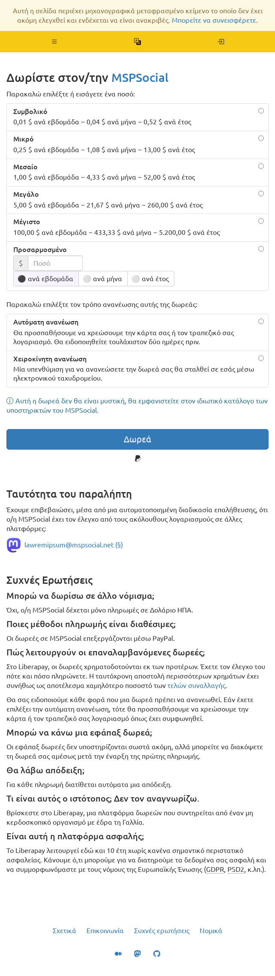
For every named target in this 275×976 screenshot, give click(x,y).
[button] (55, 41)
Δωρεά (137, 439)
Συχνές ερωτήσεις (161, 930)
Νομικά (211, 930)
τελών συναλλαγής (196, 685)
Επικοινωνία (105, 930)
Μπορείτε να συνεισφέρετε (214, 20)
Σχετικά (64, 930)
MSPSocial (139, 77)
